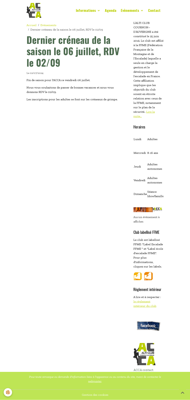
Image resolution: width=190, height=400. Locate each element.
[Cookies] (8, 392)
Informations (86, 10)
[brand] (35, 10)
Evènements (130, 10)
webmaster (94, 381)
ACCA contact (143, 370)
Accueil (32, 25)
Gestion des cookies (95, 394)
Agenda (110, 10)
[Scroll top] (182, 392)
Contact (154, 10)
